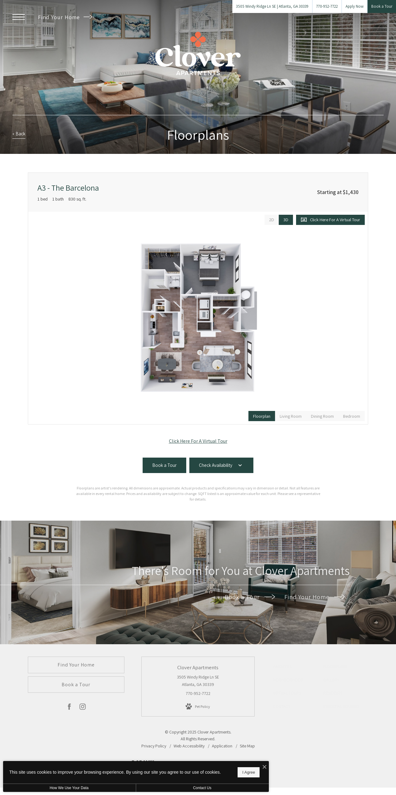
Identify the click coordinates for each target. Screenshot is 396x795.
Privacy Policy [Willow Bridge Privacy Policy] (153, 746)
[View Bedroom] (351, 416)
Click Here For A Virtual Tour (198, 441)
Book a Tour (250, 597)
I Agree (199, 770)
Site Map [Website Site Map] (247, 746)
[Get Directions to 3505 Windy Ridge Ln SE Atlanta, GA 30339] (272, 6)
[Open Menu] (18, 17)
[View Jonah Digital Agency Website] (253, 767)
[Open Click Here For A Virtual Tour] (330, 220)
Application (222, 746)
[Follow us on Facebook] (69, 708)
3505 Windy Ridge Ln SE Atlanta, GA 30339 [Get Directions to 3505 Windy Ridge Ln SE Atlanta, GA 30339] (198, 680)
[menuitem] (295, 666)
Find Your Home (65, 17)
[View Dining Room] (322, 416)
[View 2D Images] (272, 220)
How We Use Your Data (56, 788)
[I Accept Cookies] (215, 764)
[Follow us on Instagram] (83, 708)
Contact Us (165, 788)
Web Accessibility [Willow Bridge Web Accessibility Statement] (189, 746)
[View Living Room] (290, 416)
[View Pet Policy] (198, 706)
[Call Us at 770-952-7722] (327, 6)
